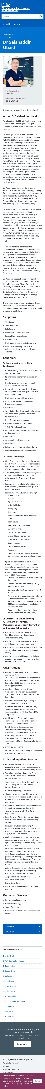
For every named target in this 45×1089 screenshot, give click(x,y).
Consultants (7, 38)
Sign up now (22, 1044)
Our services (7, 34)
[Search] (41, 16)
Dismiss (37, 1081)
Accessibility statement (11, 1063)
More (17, 25)
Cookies (6, 1066)
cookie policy (17, 1083)
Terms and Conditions (11, 1069)
